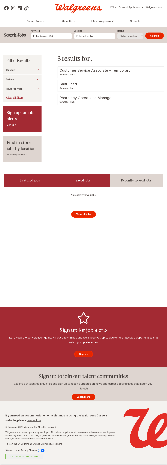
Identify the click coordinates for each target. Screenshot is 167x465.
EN (112, 7)
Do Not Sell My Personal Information (24, 457)
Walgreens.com (154, 7)
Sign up (10, 124)
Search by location (16, 154)
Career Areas (34, 21)
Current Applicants (129, 7)
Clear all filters (14, 97)
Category (10, 70)
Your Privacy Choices (30, 450)
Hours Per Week (14, 89)
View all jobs (83, 214)
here (59, 444)
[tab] (30, 180)
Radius (120, 31)
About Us (66, 21)
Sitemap (9, 450)
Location (78, 31)
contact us (34, 420)
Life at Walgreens (101, 21)
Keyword (35, 31)
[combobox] (94, 36)
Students (135, 21)
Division (10, 79)
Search (154, 35)
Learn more (83, 397)
